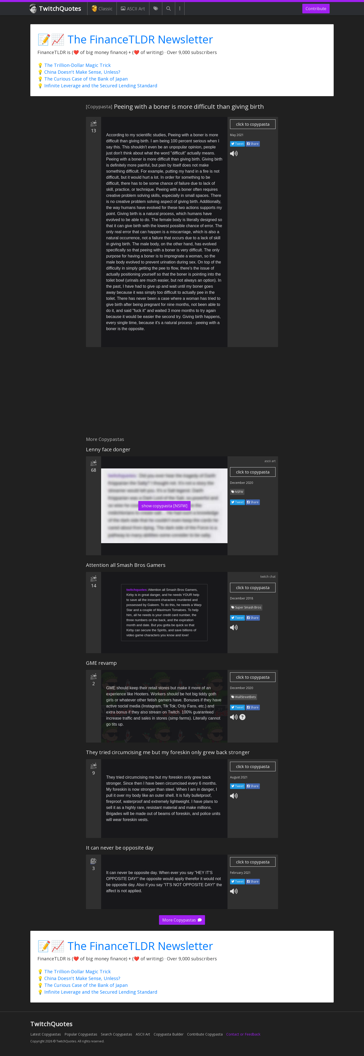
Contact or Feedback (243, 1034)
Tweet (237, 144)
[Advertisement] (182, 394)
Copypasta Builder (169, 1034)
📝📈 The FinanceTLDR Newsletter (125, 39)
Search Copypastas (116, 1034)
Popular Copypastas (80, 1034)
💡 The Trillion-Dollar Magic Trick (74, 65)
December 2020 (241, 483)
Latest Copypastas (45, 1034)
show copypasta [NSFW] (164, 506)
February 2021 (240, 872)
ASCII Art (133, 9)
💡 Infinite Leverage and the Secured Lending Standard (97, 86)
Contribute (316, 8)
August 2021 (239, 777)
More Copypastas (182, 920)
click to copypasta (252, 124)
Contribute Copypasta (205, 1034)
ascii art (270, 461)
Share (253, 144)
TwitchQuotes (55, 9)
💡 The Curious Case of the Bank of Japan (82, 79)
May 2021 (237, 135)
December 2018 (241, 598)
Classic (102, 8)
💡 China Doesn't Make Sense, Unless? (78, 72)
